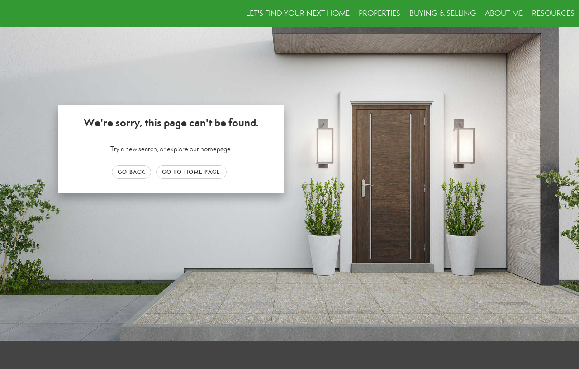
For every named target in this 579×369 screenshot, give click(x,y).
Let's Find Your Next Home (298, 13)
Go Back (131, 171)
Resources (553, 13)
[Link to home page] (11, 13)
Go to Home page (191, 171)
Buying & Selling (442, 13)
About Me (504, 13)
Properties (379, 13)
